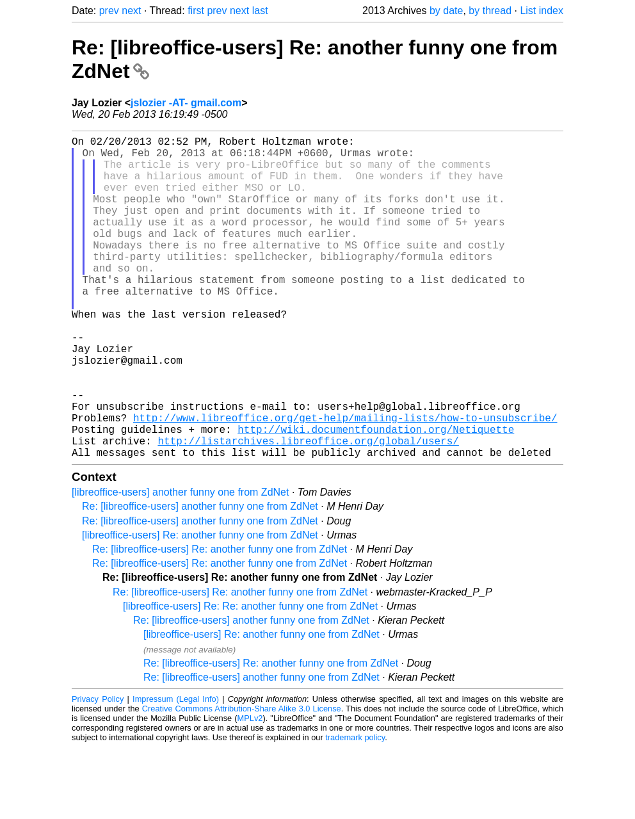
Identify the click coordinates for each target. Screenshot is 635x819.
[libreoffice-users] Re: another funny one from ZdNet (200, 606)
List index (541, 10)
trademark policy (355, 809)
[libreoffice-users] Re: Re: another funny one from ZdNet (250, 677)
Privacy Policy (98, 770)
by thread (490, 10)
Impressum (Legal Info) (176, 770)
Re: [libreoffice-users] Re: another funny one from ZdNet (219, 620)
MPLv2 (250, 790)
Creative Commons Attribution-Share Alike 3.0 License (241, 780)
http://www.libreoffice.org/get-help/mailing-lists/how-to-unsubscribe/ (345, 481)
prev (109, 10)
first (196, 10)
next (131, 10)
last (260, 10)
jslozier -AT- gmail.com (186, 102)
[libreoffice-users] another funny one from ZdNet (180, 563)
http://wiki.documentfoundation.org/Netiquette (375, 496)
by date (446, 10)
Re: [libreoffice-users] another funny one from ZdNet (200, 577)
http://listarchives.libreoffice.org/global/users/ (307, 510)
